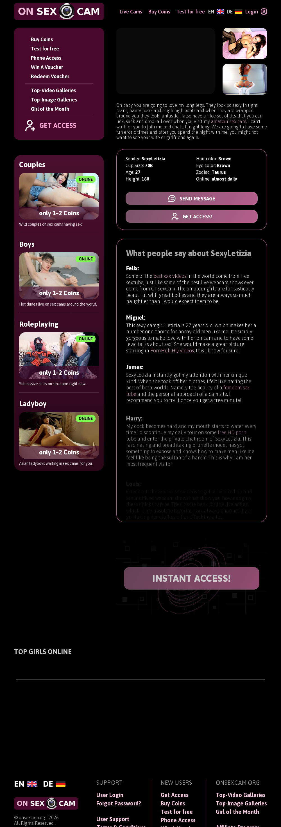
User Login (109, 795)
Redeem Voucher (50, 76)
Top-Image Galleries (54, 100)
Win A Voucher (47, 67)
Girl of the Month (50, 109)
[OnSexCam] (59, 11)
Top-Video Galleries (53, 90)
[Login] (256, 11)
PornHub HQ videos (172, 355)
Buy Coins (42, 39)
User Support (112, 819)
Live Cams (131, 12)
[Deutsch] (234, 12)
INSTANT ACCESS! (191, 578)
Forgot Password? (118, 803)
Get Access (175, 795)
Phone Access (46, 58)
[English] (216, 12)
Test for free (45, 49)
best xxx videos (169, 277)
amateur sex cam (228, 121)
